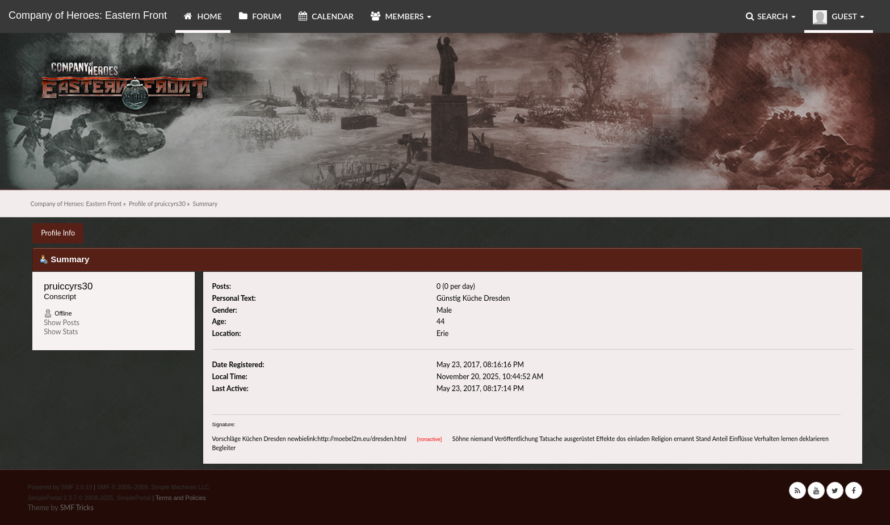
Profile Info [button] (58, 233)
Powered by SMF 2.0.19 (60, 487)
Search (771, 16)
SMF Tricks (77, 507)
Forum (260, 16)
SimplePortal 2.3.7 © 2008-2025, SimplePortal (89, 497)
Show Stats (61, 331)
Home (203, 16)
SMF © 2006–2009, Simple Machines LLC (153, 487)
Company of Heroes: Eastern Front (88, 15)
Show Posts (61, 322)
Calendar (326, 16)
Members (401, 16)
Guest (838, 17)
